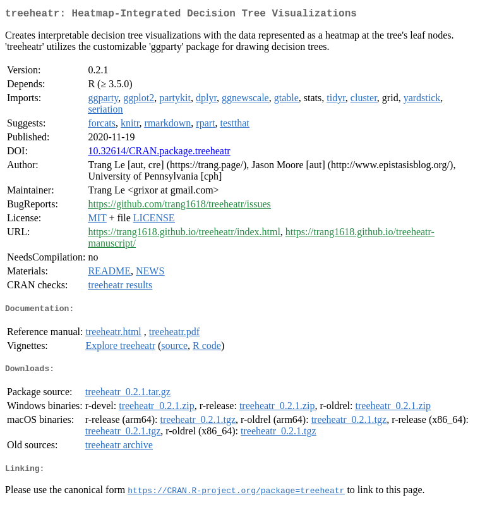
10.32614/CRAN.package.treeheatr (159, 153)
